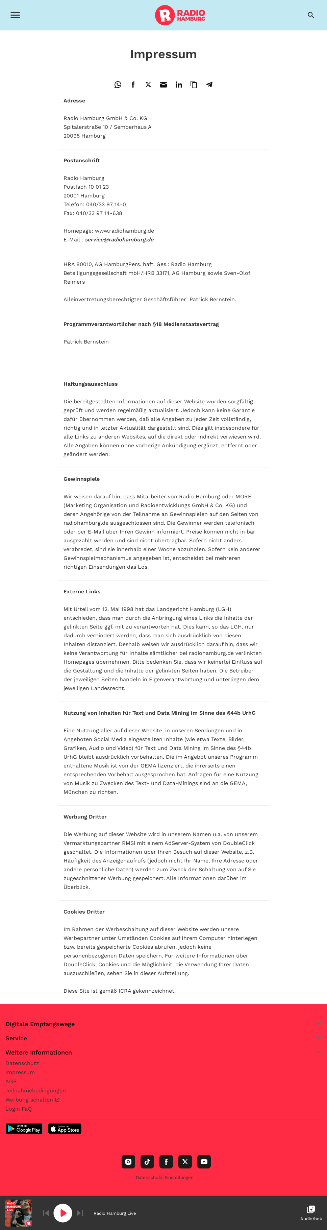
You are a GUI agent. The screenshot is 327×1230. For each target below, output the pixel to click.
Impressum (20, 1072)
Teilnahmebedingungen (35, 1090)
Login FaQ (18, 1109)
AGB (11, 1081)
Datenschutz (22, 1063)
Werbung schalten (30, 1099)
